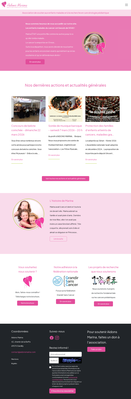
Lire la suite (58, 239)
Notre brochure (27, 303)
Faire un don (96, 349)
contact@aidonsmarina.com (23, 352)
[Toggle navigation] (126, 5)
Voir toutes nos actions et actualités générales (65, 178)
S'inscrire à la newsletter (62, 391)
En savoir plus (35, 62)
